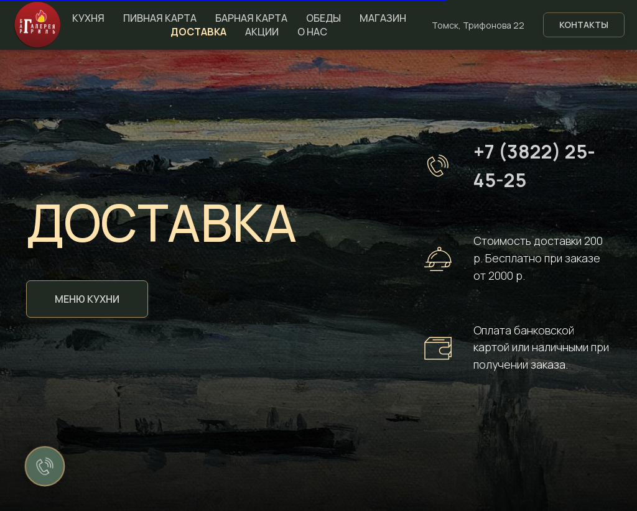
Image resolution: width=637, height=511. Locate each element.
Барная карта (251, 18)
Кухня (88, 18)
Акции (262, 32)
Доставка (198, 32)
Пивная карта (160, 18)
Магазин (383, 18)
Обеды (323, 18)
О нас (312, 32)
